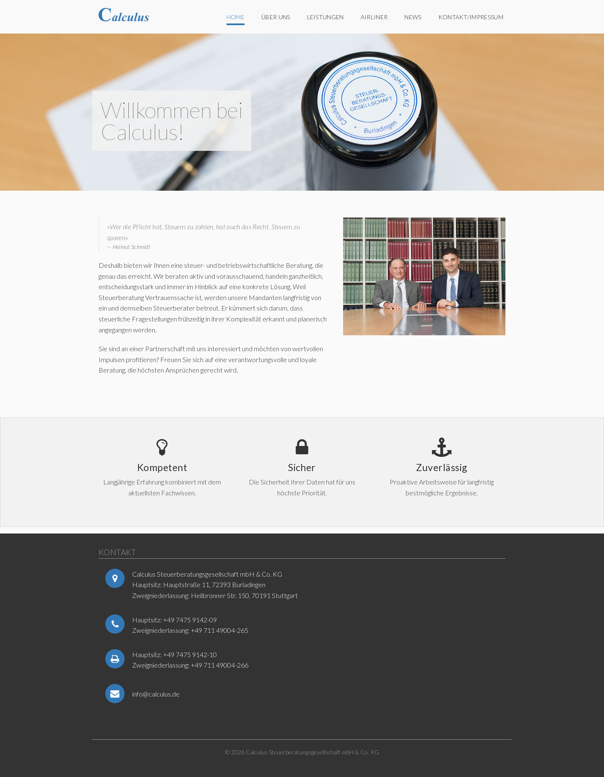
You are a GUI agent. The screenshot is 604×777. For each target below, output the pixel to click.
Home (235, 17)
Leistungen (325, 17)
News (412, 17)
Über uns (275, 17)
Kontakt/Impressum (470, 17)
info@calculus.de (156, 694)
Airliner (374, 17)
